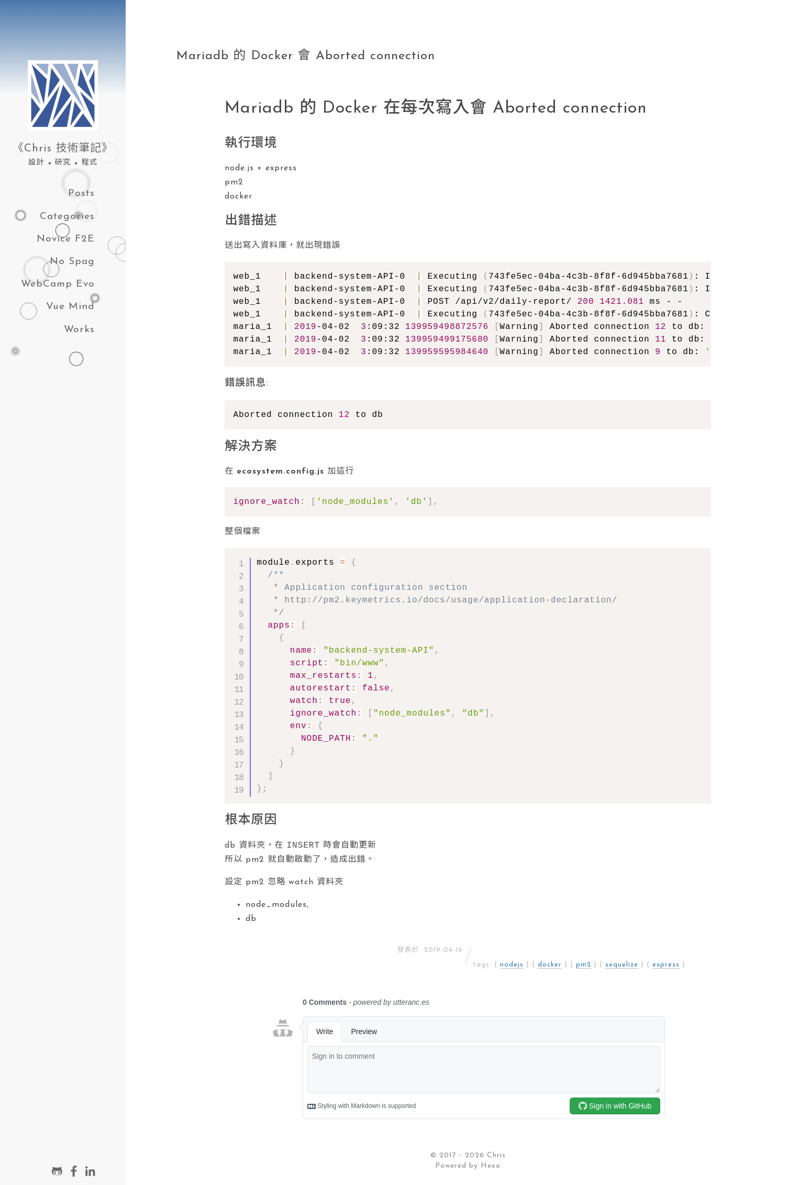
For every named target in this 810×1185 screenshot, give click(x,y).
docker (550, 965)
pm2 (583, 965)
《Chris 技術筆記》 (63, 148)
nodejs (512, 965)
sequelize (621, 965)
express (666, 965)
